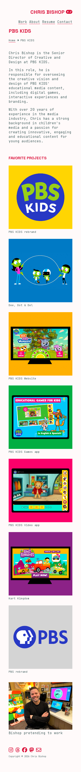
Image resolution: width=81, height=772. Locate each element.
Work (22, 22)
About (34, 22)
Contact (64, 22)
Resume (48, 22)
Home (12, 40)
